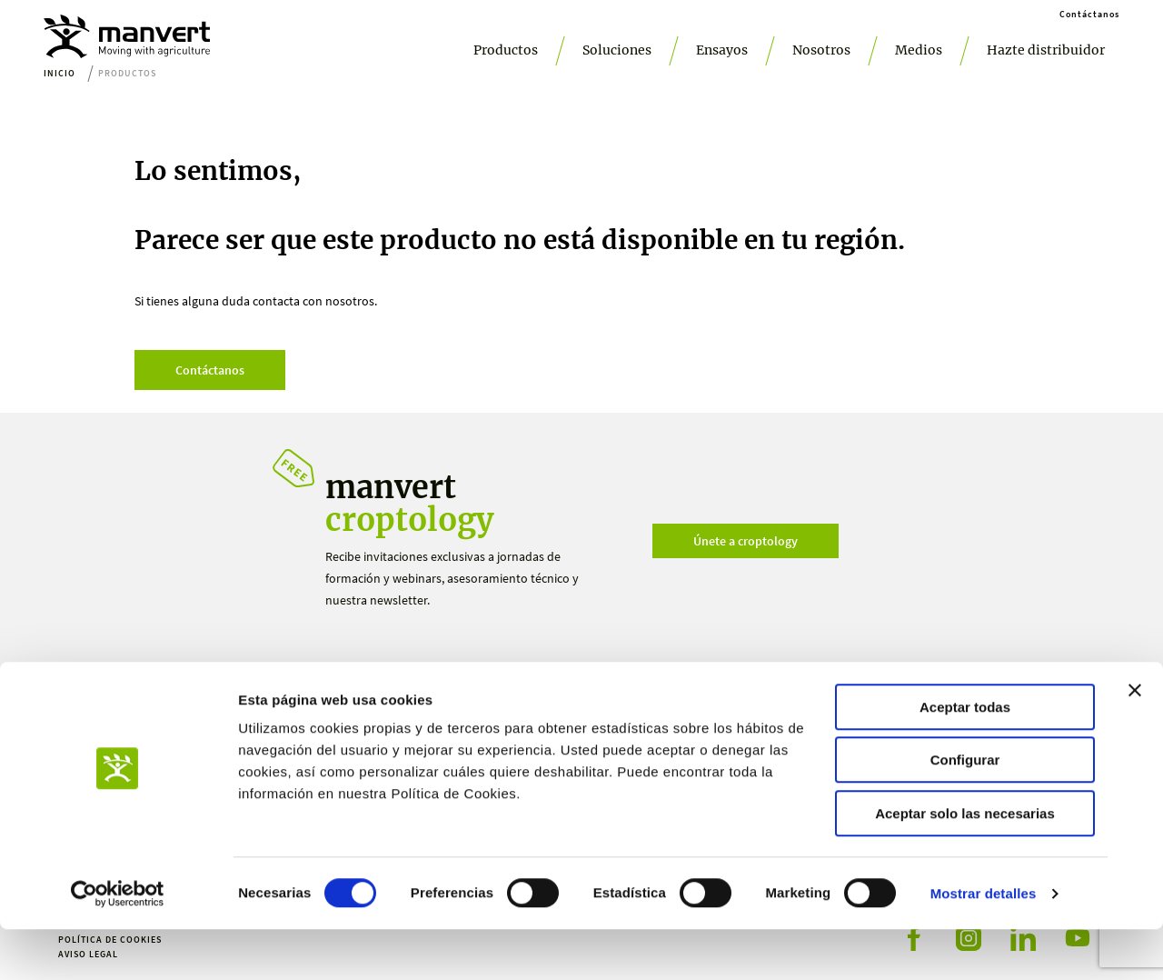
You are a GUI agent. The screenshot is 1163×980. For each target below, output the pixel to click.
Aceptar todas (964, 757)
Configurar (965, 811)
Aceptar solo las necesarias (965, 864)
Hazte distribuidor (1046, 50)
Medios (918, 50)
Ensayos (722, 50)
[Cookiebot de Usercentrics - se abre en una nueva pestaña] (117, 944)
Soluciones (616, 50)
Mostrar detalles (983, 944)
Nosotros (821, 50)
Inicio (59, 73)
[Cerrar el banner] (1134, 741)
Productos (505, 50)
